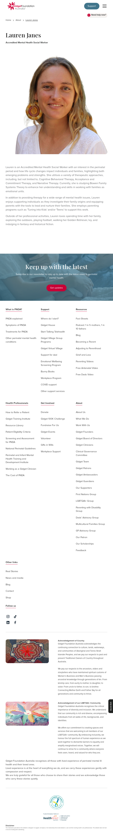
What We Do (82, 419)
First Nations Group (86, 494)
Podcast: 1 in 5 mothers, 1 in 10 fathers (90, 327)
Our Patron (81, 537)
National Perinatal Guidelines (21, 448)
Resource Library (14, 425)
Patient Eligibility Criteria (18, 432)
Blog (78, 335)
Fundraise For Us (50, 425)
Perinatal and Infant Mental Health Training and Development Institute (20, 459)
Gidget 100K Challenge (53, 419)
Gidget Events (48, 432)
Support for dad (49, 355)
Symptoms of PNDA (16, 325)
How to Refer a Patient (17, 412)
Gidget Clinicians (84, 445)
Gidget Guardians (85, 481)
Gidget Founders (84, 432)
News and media (14, 578)
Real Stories (12, 571)
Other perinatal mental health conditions (21, 340)
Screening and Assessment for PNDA (20, 440)
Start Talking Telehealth (53, 332)
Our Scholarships (85, 544)
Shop (8, 598)
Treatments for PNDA (17, 332)
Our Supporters (84, 488)
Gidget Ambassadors (87, 475)
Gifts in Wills (47, 445)
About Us (80, 412)
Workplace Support (51, 451)
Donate (44, 412)
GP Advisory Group (86, 531)
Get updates (56, 288)
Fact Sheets (82, 319)
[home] (20, 6)
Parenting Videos (85, 361)
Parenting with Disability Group (88, 509)
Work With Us (83, 425)
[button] (104, 6)
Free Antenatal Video (87, 368)
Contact (10, 591)
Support (92, 6)
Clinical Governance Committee (86, 453)
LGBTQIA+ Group (85, 501)
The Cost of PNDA (15, 475)
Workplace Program (51, 378)
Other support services (53, 391)
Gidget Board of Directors (89, 438)
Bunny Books (48, 371)
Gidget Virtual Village (52, 348)
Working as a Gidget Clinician (21, 469)
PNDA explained (14, 319)
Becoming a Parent (86, 342)
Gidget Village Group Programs (51, 340)
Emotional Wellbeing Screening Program (51, 363)
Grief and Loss (83, 355)
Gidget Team (82, 462)
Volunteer (46, 438)
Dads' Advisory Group (87, 518)
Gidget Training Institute (18, 419)
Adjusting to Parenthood (88, 348)
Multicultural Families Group (90, 524)
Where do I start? (50, 319)
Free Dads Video (84, 374)
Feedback (81, 550)
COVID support (49, 385)
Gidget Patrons (83, 468)
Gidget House (48, 325)
